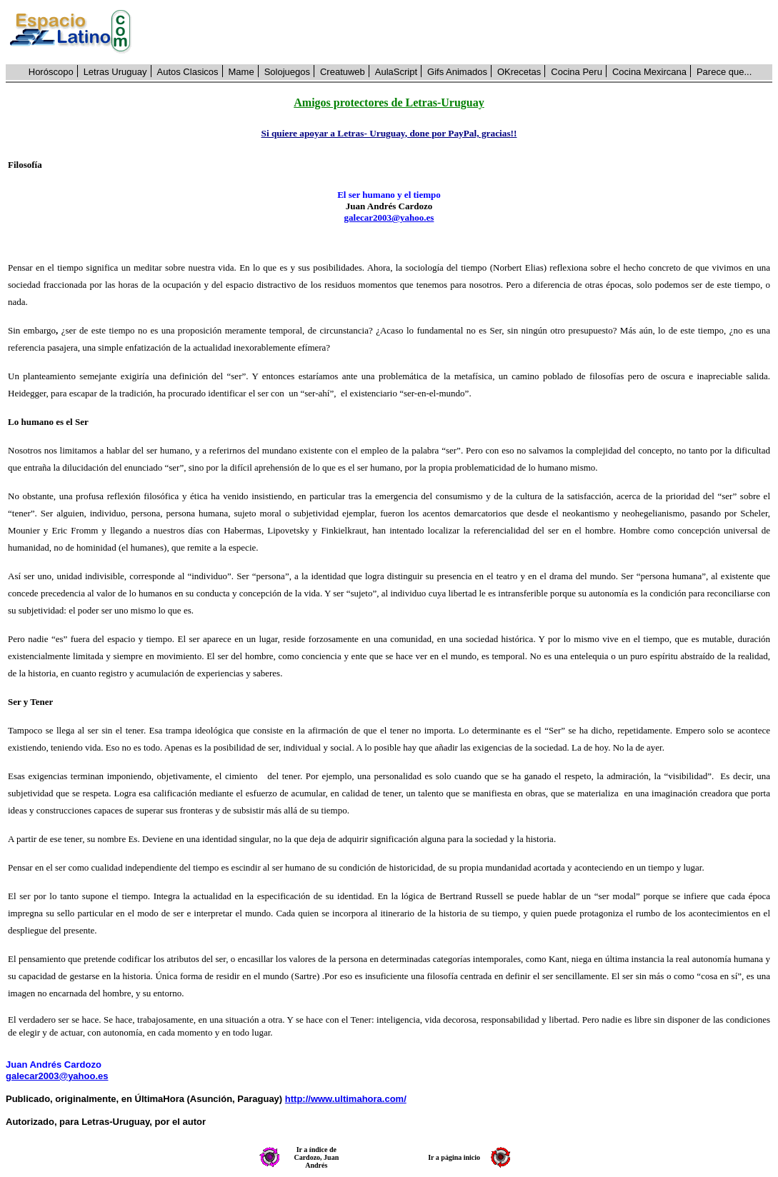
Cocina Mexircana (649, 71)
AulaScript (396, 71)
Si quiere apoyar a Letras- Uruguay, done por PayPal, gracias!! (389, 133)
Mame (241, 71)
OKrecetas (519, 71)
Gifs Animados (457, 71)
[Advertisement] (460, 32)
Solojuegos (287, 71)
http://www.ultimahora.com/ (346, 1098)
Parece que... (724, 71)
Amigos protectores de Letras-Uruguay (389, 102)
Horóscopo (51, 71)
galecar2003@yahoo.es (389, 217)
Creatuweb (342, 71)
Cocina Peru (576, 71)
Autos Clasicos (188, 71)
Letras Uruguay (115, 71)
